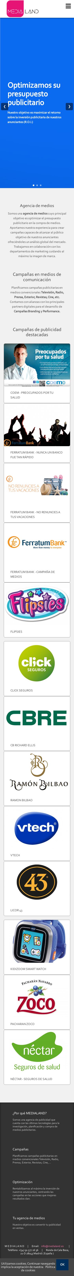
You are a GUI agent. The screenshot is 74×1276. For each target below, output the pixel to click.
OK (62, 1264)
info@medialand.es (52, 1246)
